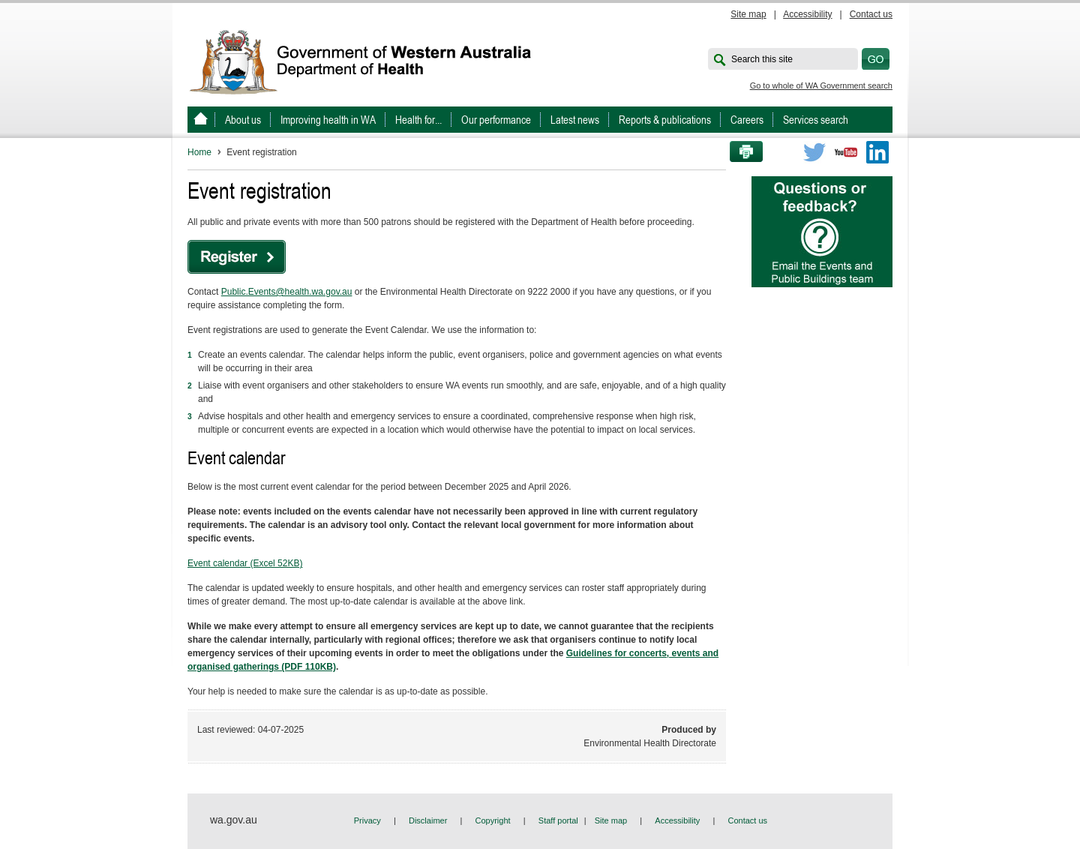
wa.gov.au (233, 820)
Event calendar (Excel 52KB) (245, 563)
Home (200, 152)
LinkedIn (877, 152)
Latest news (574, 119)
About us (243, 119)
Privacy (367, 820)
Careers (747, 119)
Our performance (496, 119)
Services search (815, 119)
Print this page (741, 152)
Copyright (493, 820)
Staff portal (558, 820)
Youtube (846, 152)
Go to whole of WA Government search (821, 85)
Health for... (418, 119)
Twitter (814, 152)
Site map (748, 14)
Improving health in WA (328, 119)
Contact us (871, 14)
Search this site (762, 59)
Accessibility (807, 14)
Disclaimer (428, 820)
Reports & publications (665, 119)
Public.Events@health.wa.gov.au (286, 291)
